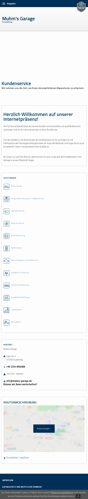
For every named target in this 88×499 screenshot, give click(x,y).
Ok (78, 496)
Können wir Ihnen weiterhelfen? (20, 384)
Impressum (7, 480)
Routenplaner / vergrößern (16, 457)
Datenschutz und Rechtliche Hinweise (22, 487)
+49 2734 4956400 (14, 366)
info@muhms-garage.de (19, 380)
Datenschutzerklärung (62, 492)
